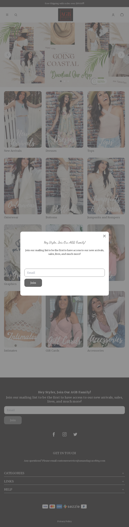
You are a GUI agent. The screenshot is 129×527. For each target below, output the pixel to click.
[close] (104, 236)
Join (33, 282)
